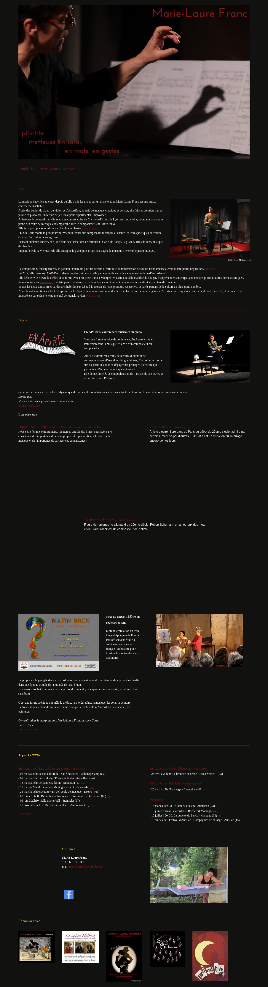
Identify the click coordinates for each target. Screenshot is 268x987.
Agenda (54, 169)
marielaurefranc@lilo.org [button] (86, 866)
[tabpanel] (134, 169)
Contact (68, 169)
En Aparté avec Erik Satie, (175, 783)
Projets (42, 169)
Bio (32, 169)
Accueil (23, 169)
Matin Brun (93, 295)
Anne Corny (47, 282)
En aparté (211, 268)
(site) (92, 788)
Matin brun (156, 799)
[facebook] (69, 894)
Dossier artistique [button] (29, 405)
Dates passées (25, 813)
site (204, 789)
